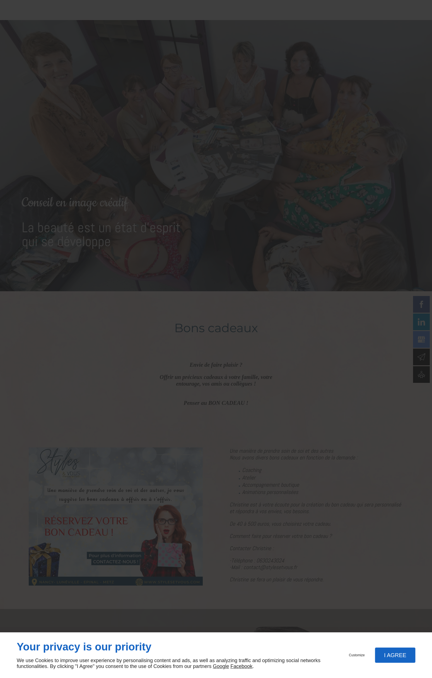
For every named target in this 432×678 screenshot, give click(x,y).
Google (221, 666)
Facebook (241, 666)
